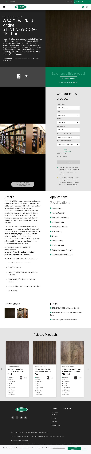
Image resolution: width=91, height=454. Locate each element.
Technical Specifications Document (64, 320)
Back (59, 119)
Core (59, 111)
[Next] (88, 369)
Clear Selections (67, 150)
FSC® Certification (64, 141)
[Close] (85, 448)
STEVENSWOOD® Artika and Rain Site (66, 308)
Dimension (61, 126)
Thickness (61, 104)
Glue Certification (64, 133)
